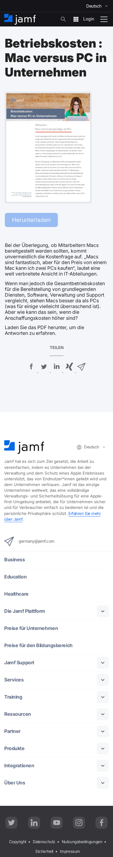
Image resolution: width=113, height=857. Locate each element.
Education (15, 577)
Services (14, 680)
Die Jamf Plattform (24, 611)
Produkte (14, 748)
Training (13, 697)
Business (14, 560)
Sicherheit (44, 851)
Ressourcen (17, 714)
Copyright (17, 841)
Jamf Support (19, 662)
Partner (12, 731)
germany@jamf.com (29, 541)
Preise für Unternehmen (31, 628)
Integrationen (19, 765)
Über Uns (14, 783)
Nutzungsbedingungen (82, 841)
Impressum (70, 851)
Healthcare (16, 594)
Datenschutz (44, 841)
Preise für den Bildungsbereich (38, 645)
